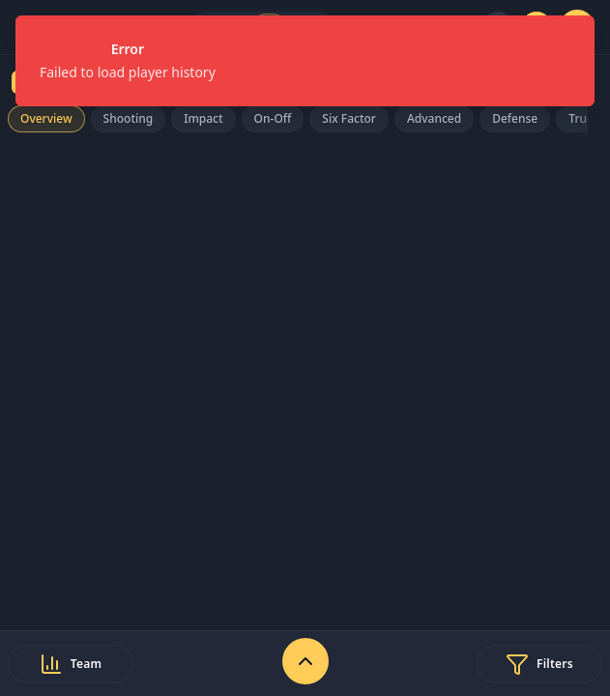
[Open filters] (539, 664)
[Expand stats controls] (305, 661)
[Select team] (70, 664)
